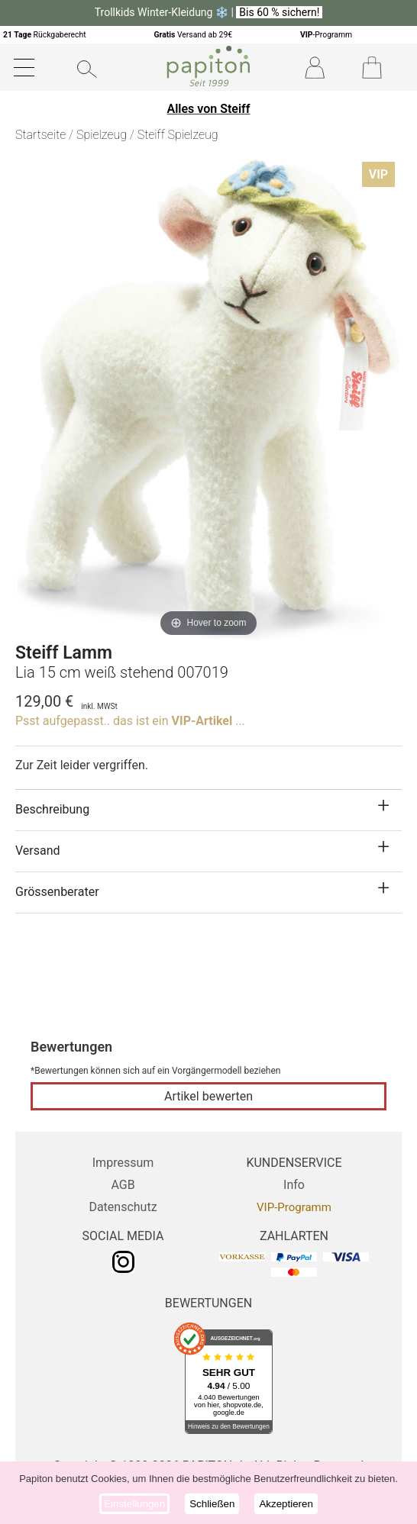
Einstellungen (134, 1504)
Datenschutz (123, 1207)
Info (294, 1185)
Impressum (123, 1162)
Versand (37, 850)
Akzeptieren (285, 1504)
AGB (122, 1185)
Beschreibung (52, 809)
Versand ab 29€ (193, 35)
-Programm (326, 35)
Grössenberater (57, 891)
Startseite (40, 134)
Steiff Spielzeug (177, 134)
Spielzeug (101, 134)
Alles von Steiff (209, 108)
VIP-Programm (294, 1207)
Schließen (211, 1504)
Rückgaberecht (44, 35)
